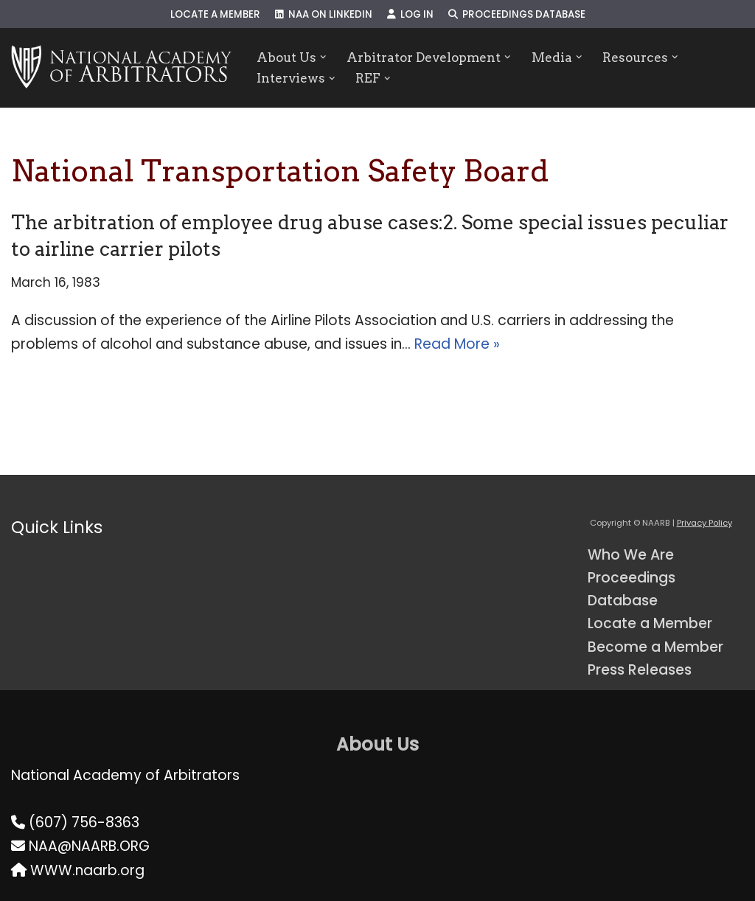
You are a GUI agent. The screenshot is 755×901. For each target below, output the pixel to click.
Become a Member (655, 647)
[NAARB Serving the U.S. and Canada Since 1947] (121, 67)
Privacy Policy (704, 523)
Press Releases (640, 670)
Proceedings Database (516, 14)
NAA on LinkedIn (323, 14)
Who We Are (631, 555)
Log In (410, 14)
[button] (323, 57)
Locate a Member (215, 14)
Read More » (457, 344)
